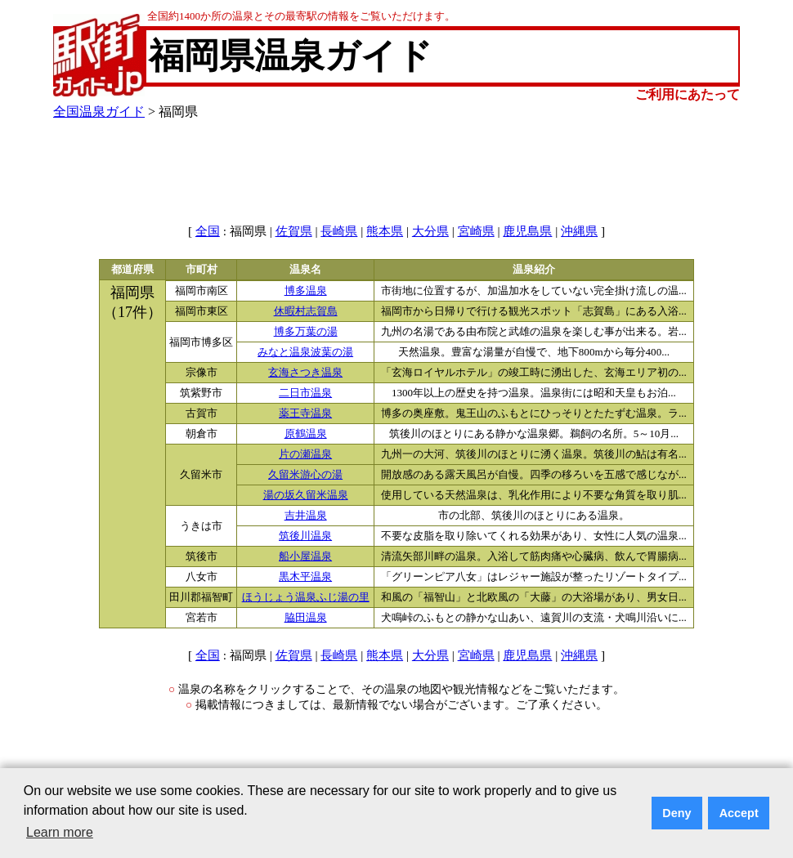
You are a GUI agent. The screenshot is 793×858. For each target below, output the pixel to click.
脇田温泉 (305, 617)
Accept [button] (739, 813)
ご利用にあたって (687, 94)
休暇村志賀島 (306, 311)
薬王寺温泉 (305, 413)
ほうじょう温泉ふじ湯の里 (306, 597)
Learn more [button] (59, 832)
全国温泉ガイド (99, 111)
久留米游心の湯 (305, 474)
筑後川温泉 (305, 536)
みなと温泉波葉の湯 (305, 352)
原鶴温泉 (305, 434)
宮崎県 (476, 231)
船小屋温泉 (305, 556)
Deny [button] (676, 813)
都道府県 (132, 269)
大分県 (430, 231)
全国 (207, 231)
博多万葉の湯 (306, 331)
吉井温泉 (305, 515)
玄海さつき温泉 (305, 372)
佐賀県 (294, 231)
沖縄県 (579, 231)
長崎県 (338, 231)
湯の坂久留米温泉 (305, 495)
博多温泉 (305, 291)
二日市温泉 (305, 393)
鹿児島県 (527, 231)
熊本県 (384, 231)
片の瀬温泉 (305, 454)
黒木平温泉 (305, 577)
